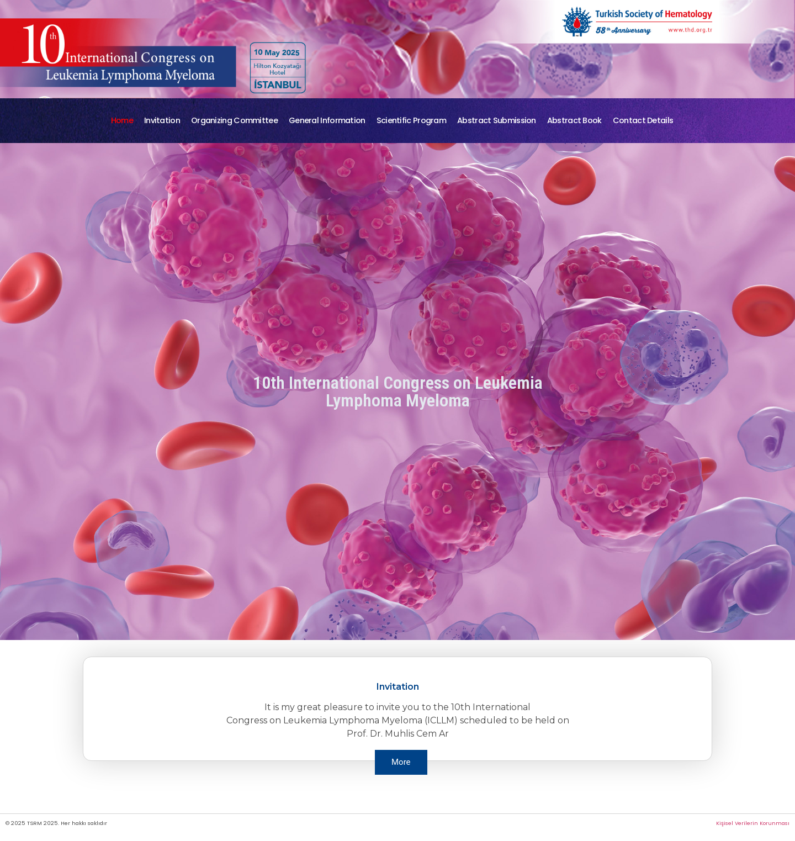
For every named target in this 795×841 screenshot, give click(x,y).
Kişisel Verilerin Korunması (752, 823)
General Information (327, 120)
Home (122, 120)
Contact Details (643, 120)
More (401, 762)
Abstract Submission (496, 120)
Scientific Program (411, 120)
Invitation (162, 120)
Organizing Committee (234, 120)
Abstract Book (574, 120)
